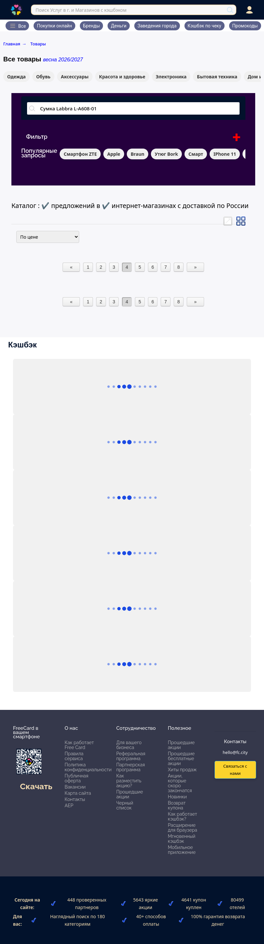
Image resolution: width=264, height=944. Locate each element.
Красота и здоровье (122, 76)
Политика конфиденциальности (88, 767)
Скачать (36, 786)
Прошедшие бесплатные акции (181, 758)
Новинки (177, 796)
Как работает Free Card (79, 745)
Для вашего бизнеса (129, 745)
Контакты (75, 799)
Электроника (171, 76)
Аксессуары (75, 76)
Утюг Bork (166, 154)
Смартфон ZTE (80, 154)
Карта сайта (78, 793)
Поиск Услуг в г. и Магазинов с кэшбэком (81, 10)
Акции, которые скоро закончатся (180, 783)
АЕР (69, 805)
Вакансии (75, 787)
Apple (113, 154)
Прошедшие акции (129, 794)
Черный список (124, 805)
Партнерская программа (130, 767)
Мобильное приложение (182, 850)
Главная (14, 44)
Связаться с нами (235, 769)
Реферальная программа (130, 756)
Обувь (43, 76)
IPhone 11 (224, 154)
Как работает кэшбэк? (182, 816)
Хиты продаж (182, 769)
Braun (137, 154)
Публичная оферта (76, 778)
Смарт (195, 154)
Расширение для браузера (182, 828)
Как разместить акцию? (128, 780)
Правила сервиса (74, 756)
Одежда (16, 76)
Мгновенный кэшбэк (181, 839)
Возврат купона (176, 805)
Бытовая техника (217, 76)
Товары (38, 44)
